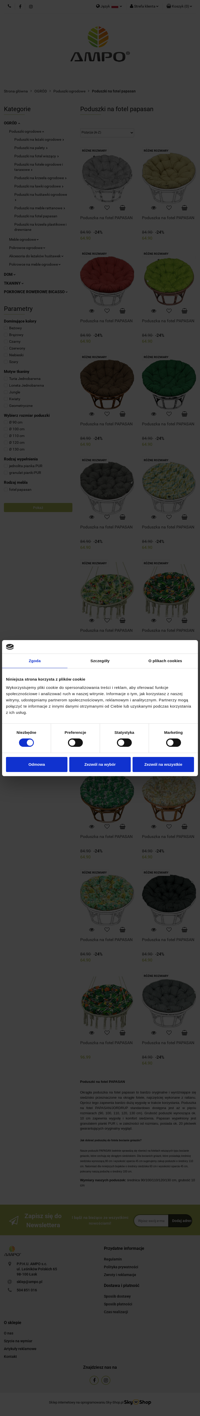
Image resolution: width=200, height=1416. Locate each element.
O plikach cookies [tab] (165, 661)
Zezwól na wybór (100, 764)
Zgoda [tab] (35, 661)
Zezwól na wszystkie (163, 764)
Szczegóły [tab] (99, 661)
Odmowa (36, 764)
